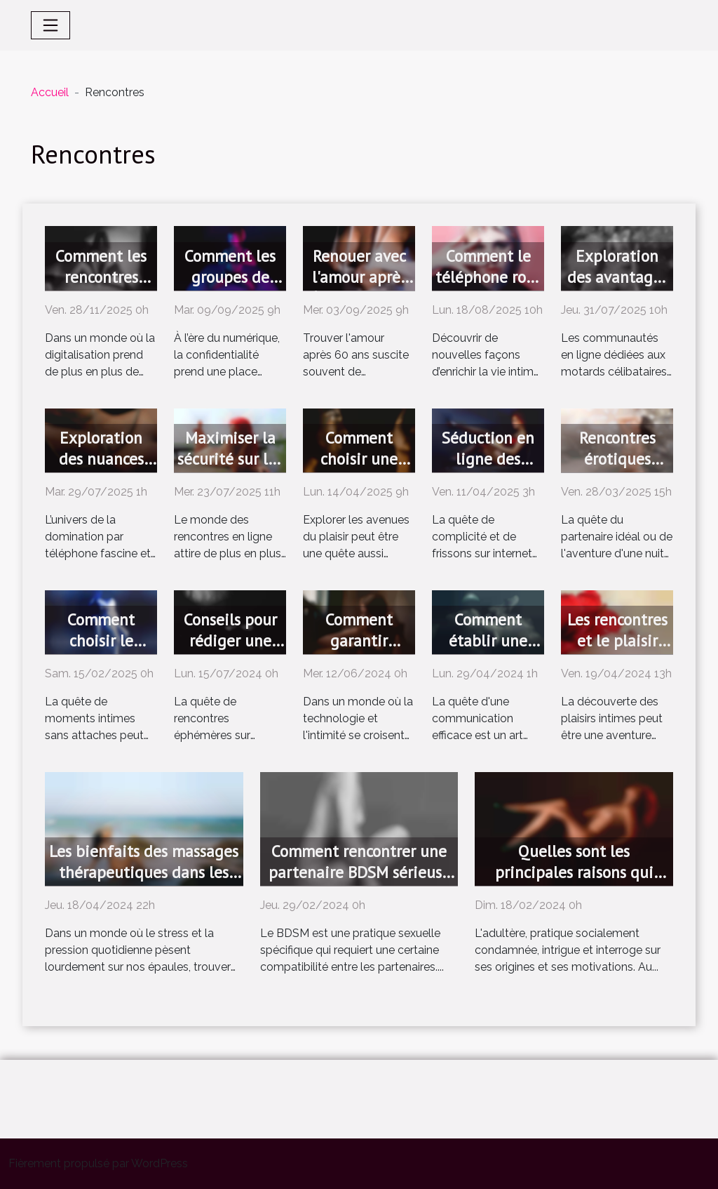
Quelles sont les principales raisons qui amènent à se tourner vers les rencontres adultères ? (574, 882)
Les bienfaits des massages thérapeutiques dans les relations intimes (143, 872)
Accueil (50, 92)
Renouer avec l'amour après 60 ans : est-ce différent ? (359, 287)
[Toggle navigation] (50, 25)
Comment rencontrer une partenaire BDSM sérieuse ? (359, 872)
